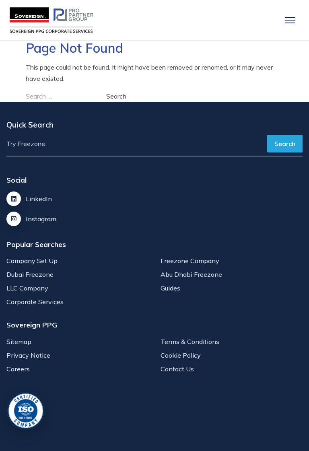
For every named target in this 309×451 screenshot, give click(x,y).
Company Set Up (32, 261)
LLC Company (27, 288)
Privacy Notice (28, 355)
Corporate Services (35, 302)
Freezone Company (190, 261)
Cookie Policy (181, 355)
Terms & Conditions (190, 342)
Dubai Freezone (30, 274)
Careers (18, 369)
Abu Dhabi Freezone (191, 274)
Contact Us (177, 369)
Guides (170, 288)
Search (284, 144)
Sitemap (18, 342)
